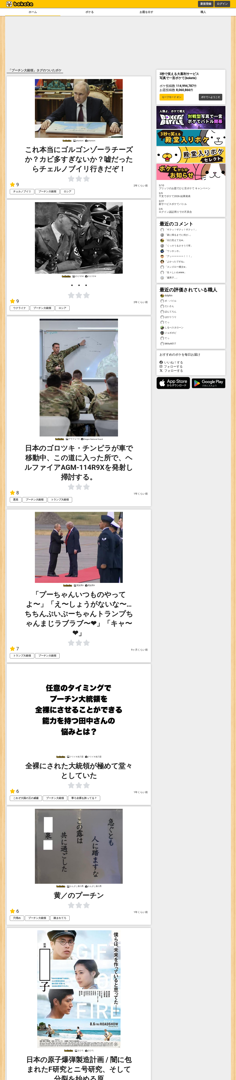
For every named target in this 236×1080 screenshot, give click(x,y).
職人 (203, 12)
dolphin (166, 296)
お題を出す (146, 12)
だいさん (167, 306)
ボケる (89, 12)
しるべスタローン (171, 328)
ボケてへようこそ (210, 97)
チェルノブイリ (22, 191)
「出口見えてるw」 (172, 240)
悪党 (15, 499)
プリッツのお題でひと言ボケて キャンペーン (191, 187)
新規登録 (205, 3)
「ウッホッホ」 (170, 251)
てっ (164, 322)
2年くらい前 (141, 185)
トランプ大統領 (60, 499)
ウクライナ (19, 308)
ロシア (67, 191)
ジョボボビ (168, 333)
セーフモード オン (171, 97)
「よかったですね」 (173, 262)
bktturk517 (168, 344)
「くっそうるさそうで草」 (176, 246)
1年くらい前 (141, 493)
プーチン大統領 (47, 191)
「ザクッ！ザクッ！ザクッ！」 (179, 230)
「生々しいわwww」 (173, 272)
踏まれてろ (60, 918)
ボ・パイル (168, 301)
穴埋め (17, 918)
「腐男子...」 (169, 278)
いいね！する (171, 362)
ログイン (222, 3)
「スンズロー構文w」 (174, 267)
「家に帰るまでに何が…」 (176, 235)
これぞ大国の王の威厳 (26, 798)
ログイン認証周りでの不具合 (191, 210)
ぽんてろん (168, 312)
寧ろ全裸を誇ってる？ (84, 798)
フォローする (171, 366)
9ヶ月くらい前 (139, 649)
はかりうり (168, 317)
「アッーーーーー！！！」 (176, 256)
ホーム (33, 12)
